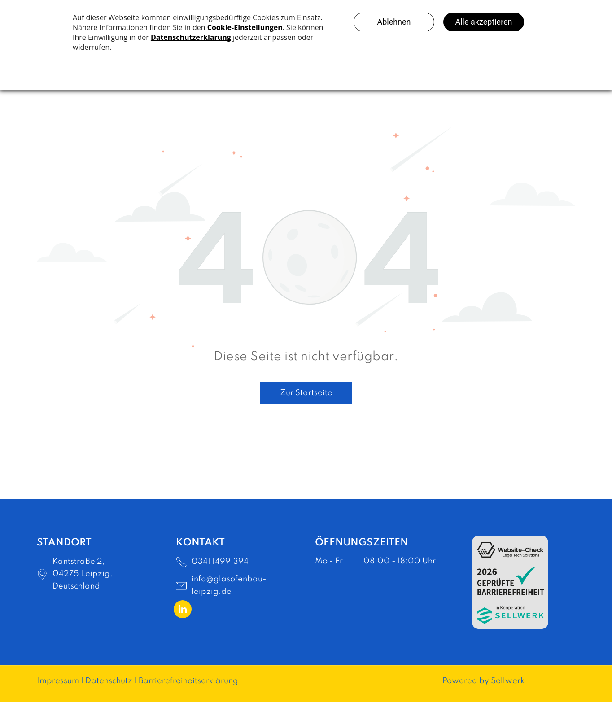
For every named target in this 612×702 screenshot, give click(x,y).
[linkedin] (183, 610)
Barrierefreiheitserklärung (188, 681)
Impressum (58, 681)
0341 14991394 (220, 562)
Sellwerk (508, 681)
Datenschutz (108, 681)
